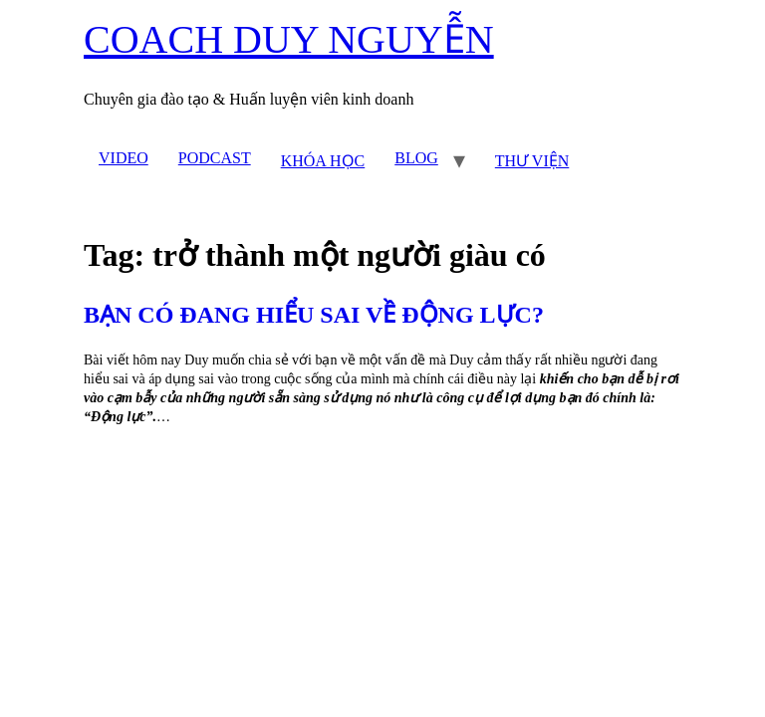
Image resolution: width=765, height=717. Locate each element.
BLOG (416, 157)
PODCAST (214, 157)
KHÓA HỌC (323, 160)
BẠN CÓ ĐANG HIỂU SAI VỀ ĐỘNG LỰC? (314, 315)
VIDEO (123, 157)
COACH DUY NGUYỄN (289, 39)
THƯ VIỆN (532, 160)
